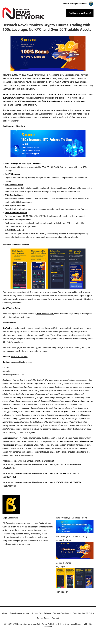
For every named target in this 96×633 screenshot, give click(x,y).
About (4, 613)
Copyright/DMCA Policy (83, 613)
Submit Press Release (41, 613)
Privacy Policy (43, 618)
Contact (55, 618)
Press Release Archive (19, 613)
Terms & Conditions (61, 613)
